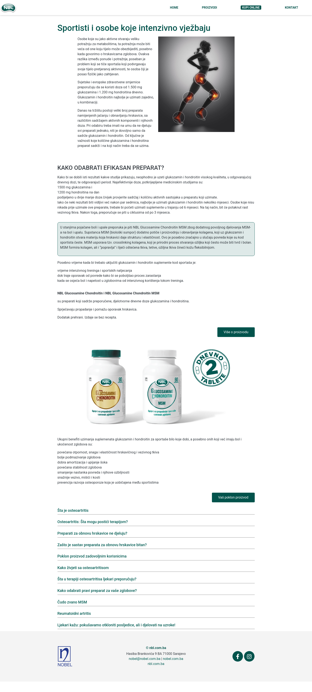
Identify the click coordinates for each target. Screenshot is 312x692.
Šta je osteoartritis (73, 510)
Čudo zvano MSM (72, 602)
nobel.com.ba (173, 659)
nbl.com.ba (156, 664)
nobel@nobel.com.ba (145, 659)
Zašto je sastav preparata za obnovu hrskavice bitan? (102, 545)
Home (174, 7)
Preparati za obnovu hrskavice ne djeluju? (92, 533)
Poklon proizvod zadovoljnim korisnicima (92, 556)
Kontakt (291, 7)
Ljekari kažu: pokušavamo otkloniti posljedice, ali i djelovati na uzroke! (116, 625)
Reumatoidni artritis (74, 613)
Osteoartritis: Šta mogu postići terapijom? (92, 522)
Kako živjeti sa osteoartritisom (83, 567)
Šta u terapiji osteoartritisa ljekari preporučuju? (97, 579)
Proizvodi (209, 7)
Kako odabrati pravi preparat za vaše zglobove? (97, 590)
